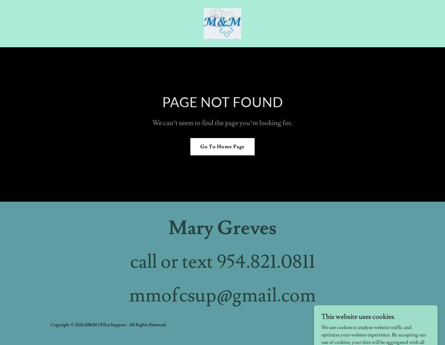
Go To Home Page (222, 147)
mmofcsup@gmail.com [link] (222, 295)
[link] (223, 22)
